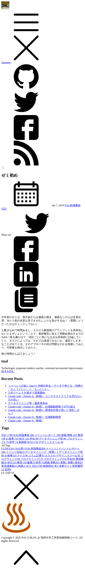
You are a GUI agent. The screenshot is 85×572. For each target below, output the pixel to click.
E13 (34, 442)
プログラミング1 (32, 459)
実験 (64, 462)
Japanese (6, 62)
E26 (12, 448)
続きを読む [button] (8, 371)
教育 (22, 462)
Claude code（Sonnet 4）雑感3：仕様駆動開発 (34, 417)
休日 (24, 438)
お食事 (12, 438)
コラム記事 (36, 455)
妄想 (8, 469)
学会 (34, 438)
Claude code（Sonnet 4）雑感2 (25, 420)
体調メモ (25, 466)
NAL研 (20, 448)
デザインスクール (51, 442)
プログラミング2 (55, 459)
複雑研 (24, 442)
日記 (4, 208)
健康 (31, 462)
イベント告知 (15, 452)
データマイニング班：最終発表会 (28, 403)
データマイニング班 (53, 438)
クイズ (22, 455)
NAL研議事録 (72, 205)
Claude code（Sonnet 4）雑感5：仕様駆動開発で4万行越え (42, 406)
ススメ (50, 455)
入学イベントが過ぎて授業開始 (26, 392)
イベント (52, 448)
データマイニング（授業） (42, 452)
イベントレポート (48, 435)
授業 (71, 462)
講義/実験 (69, 435)
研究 (14, 442)
